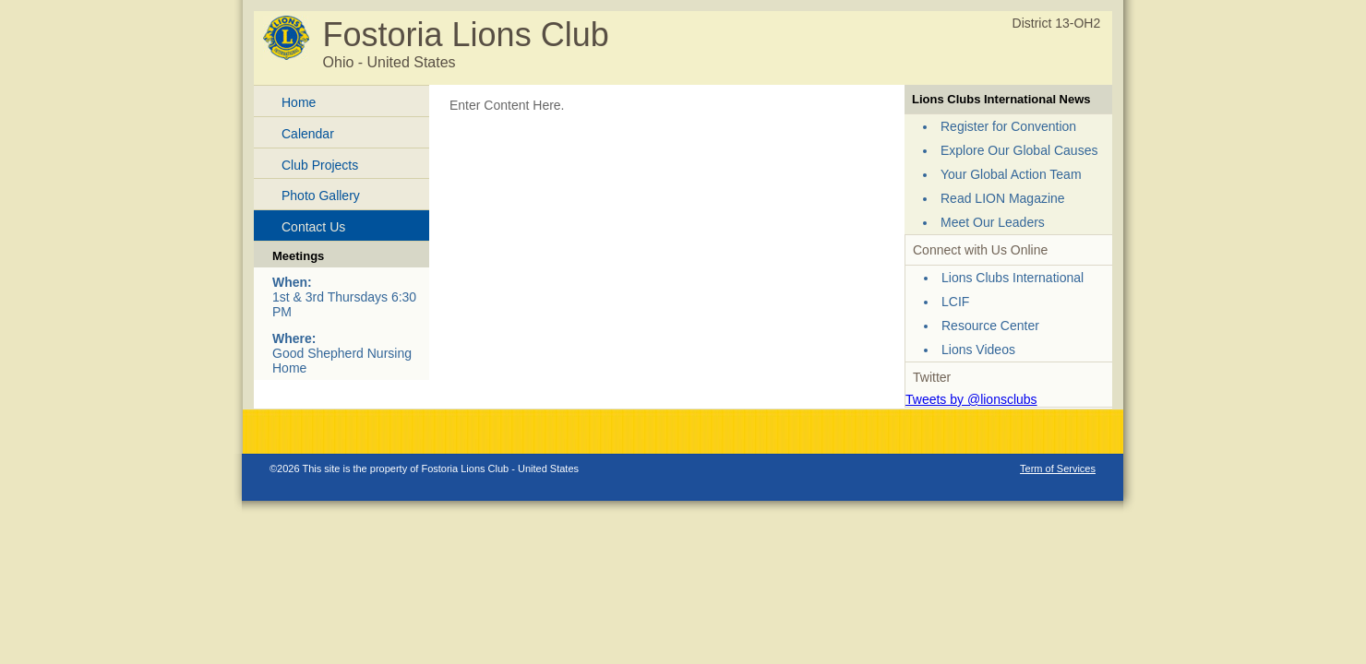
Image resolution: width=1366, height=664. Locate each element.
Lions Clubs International (1012, 277)
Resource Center (990, 325)
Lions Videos (978, 349)
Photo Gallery (321, 195)
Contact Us (313, 226)
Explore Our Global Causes (1019, 150)
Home (299, 102)
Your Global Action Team (1011, 174)
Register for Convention (1008, 126)
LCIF (955, 301)
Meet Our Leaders (993, 222)
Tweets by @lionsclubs (971, 399)
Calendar (308, 133)
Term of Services (1058, 468)
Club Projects (320, 165)
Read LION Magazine (1003, 198)
